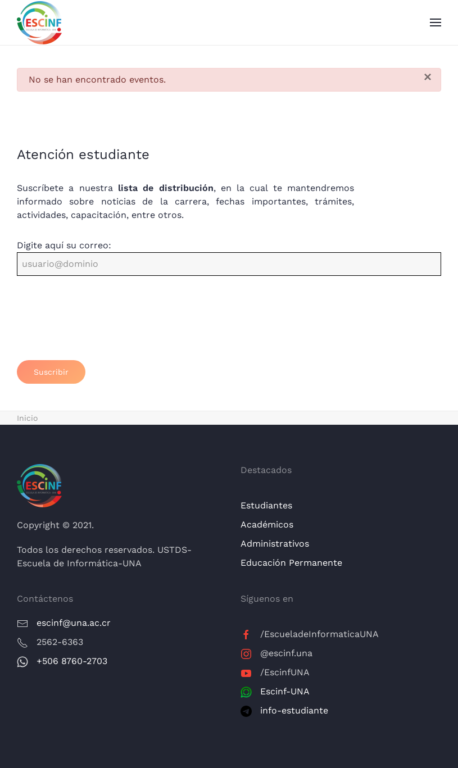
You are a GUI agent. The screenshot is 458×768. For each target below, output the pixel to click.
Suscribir (51, 371)
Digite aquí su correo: (64, 245)
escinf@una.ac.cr (74, 622)
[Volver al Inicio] (39, 22)
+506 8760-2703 (72, 661)
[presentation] (102, 325)
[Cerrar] (428, 77)
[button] (435, 22)
